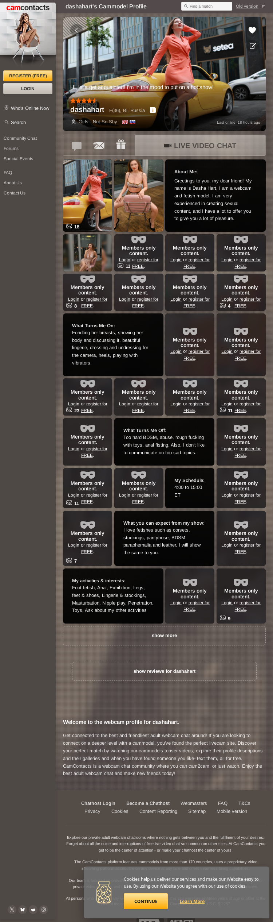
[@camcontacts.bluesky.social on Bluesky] (22, 909)
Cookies (119, 811)
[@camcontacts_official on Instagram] (43, 909)
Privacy (92, 811)
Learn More (192, 901)
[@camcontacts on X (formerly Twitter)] (12, 909)
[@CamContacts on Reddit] (33, 909)
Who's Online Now (30, 108)
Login (28, 88)
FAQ (8, 172)
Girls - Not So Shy (93, 121)
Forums (11, 148)
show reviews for (164, 671)
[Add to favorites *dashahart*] (252, 30)
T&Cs (244, 803)
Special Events (18, 158)
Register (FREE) (28, 75)
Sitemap (197, 811)
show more (164, 635)
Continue (145, 901)
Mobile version (232, 811)
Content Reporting (158, 811)
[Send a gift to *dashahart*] (121, 145)
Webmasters (194, 803)
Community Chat (20, 138)
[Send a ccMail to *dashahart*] (99, 145)
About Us (13, 182)
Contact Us (14, 193)
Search (18, 122)
